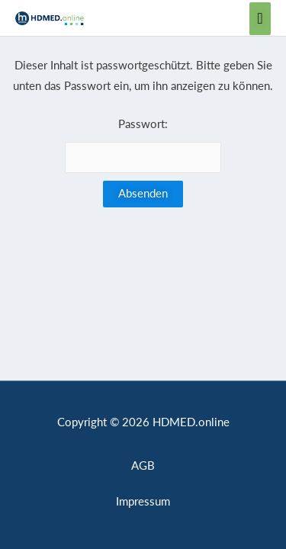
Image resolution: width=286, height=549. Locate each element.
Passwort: (143, 145)
